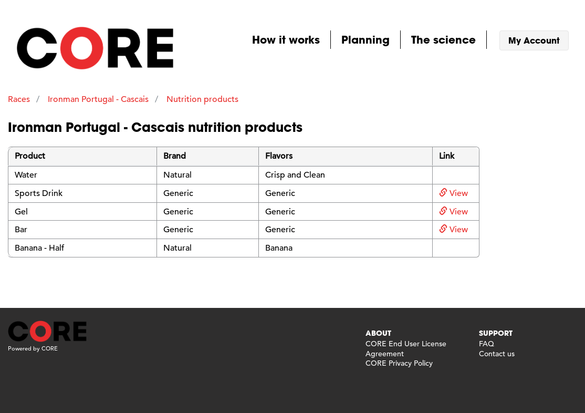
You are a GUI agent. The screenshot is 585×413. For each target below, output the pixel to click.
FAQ (486, 343)
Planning (365, 39)
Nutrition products (202, 99)
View (453, 193)
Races (19, 99)
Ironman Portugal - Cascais (98, 99)
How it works (286, 39)
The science (443, 39)
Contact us (497, 353)
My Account (534, 40)
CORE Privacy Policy (399, 363)
